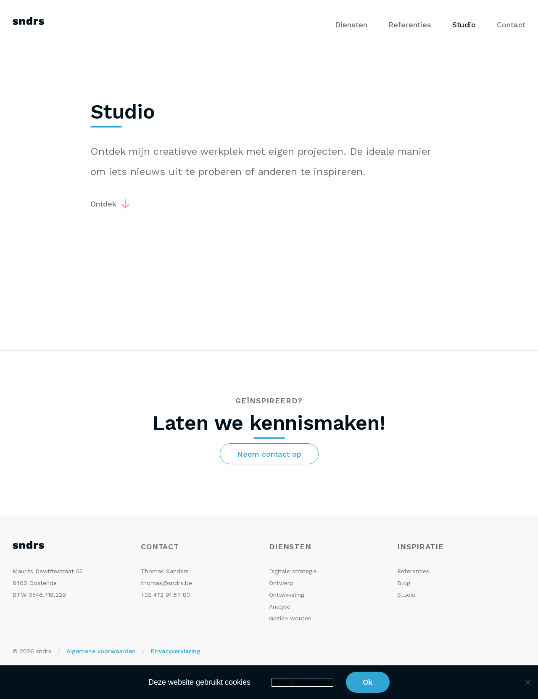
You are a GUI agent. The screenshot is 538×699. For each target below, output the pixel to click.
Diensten (351, 24)
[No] (527, 682)
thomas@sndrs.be (166, 583)
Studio (464, 24)
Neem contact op (269, 454)
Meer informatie (302, 682)
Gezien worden (290, 618)
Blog (403, 583)
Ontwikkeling (286, 594)
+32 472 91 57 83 (165, 594)
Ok (368, 682)
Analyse (279, 606)
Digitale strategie (293, 571)
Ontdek (103, 203)
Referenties (409, 24)
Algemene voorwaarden (101, 651)
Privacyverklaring (175, 651)
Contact (511, 24)
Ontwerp (281, 583)
